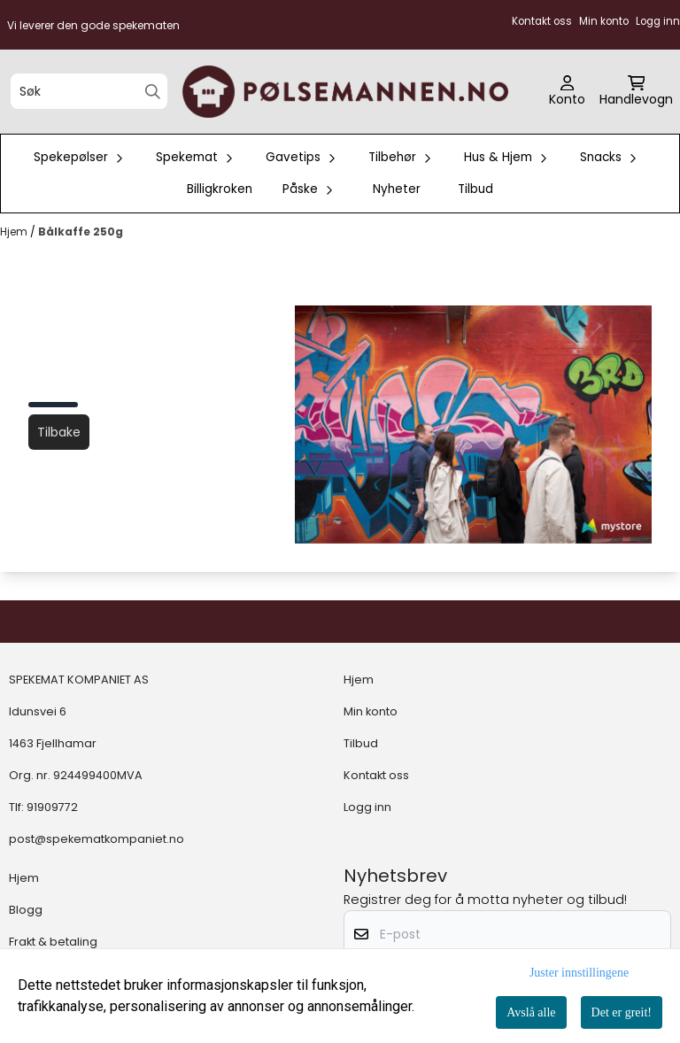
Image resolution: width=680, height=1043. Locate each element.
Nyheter (397, 189)
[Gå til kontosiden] (567, 92)
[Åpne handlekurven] (636, 92)
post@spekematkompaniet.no (96, 838)
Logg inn (367, 807)
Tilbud (475, 189)
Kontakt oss (376, 775)
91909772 (52, 807)
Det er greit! (621, 1012)
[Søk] (89, 91)
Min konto (371, 711)
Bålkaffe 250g (80, 231)
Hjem (15, 231)
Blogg (25, 909)
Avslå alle (530, 1012)
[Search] (153, 92)
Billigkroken (219, 189)
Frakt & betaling (53, 941)
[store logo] (345, 92)
